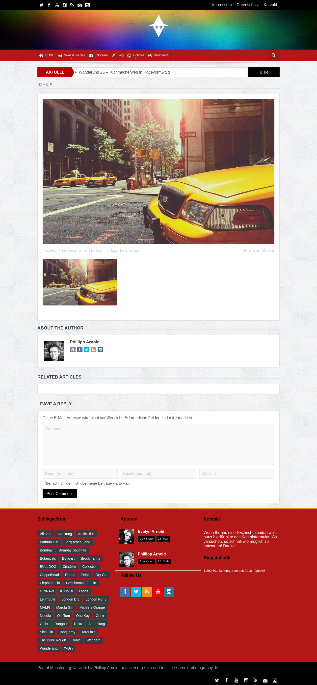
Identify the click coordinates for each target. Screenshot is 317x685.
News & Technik (71, 55)
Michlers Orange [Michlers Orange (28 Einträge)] (92, 607)
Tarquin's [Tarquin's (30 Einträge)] (88, 632)
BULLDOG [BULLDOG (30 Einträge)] (48, 567)
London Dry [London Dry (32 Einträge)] (70, 599)
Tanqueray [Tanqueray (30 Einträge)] (67, 632)
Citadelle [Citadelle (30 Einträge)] (69, 567)
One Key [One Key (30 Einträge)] (82, 616)
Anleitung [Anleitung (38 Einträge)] (64, 534)
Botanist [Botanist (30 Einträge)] (68, 558)
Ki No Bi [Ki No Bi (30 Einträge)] (66, 591)
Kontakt (270, 5)
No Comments (129, 250)
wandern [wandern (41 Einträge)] (94, 640)
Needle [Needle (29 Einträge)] (45, 616)
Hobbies (135, 55)
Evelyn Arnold (151, 531)
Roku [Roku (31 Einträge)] (78, 624)
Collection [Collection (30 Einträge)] (89, 567)
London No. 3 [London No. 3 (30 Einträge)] (96, 599)
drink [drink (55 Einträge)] (85, 575)
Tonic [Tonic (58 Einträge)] (76, 640)
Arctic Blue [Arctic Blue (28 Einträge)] (86, 534)
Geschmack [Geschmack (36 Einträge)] (75, 583)
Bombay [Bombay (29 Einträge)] (46, 550)
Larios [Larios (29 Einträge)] (83, 591)
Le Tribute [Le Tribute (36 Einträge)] (47, 599)
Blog (118, 55)
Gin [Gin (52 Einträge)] (93, 583)
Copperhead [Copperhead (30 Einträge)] (49, 575)
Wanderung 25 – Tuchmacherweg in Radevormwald (124, 72)
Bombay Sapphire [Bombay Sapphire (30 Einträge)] (72, 550)
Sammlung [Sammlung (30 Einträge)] (96, 624)
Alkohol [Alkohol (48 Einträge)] (45, 534)
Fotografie (98, 55)
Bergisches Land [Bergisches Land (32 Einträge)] (77, 542)
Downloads (158, 55)
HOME (46, 55)
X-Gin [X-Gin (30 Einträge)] (68, 648)
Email (268, 251)
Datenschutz (248, 5)
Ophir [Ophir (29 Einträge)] (100, 616)
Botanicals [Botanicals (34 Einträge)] (48, 558)
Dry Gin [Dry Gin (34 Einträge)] (101, 575)
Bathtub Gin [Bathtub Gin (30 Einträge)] (49, 542)
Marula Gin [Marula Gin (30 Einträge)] (64, 607)
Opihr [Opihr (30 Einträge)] (44, 624)
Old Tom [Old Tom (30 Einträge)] (63, 616)
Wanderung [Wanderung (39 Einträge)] (49, 648)
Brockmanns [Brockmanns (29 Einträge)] (90, 558)
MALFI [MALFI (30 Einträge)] (45, 607)
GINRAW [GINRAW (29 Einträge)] (47, 591)
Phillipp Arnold (67, 250)
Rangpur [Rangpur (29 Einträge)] (61, 624)
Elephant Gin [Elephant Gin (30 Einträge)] (50, 583)
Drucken (251, 251)
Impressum (222, 5)
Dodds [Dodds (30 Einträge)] (70, 575)
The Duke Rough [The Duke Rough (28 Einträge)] (53, 640)
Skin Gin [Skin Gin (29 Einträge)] (46, 632)
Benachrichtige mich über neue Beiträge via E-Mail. (88, 483)
